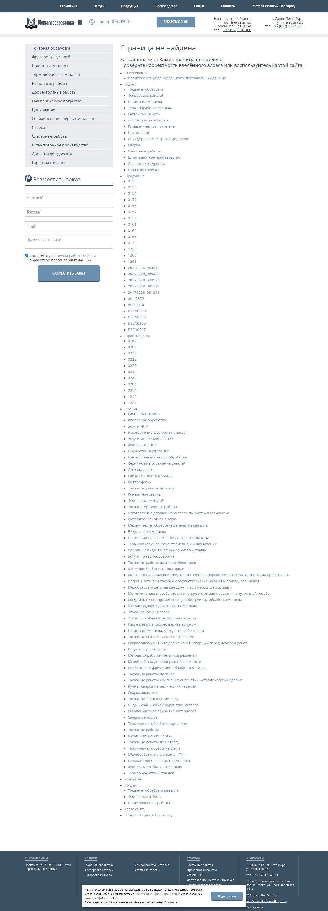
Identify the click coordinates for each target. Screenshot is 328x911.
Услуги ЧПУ (138, 426)
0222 (132, 359)
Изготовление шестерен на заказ (156, 432)
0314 (132, 390)
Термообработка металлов (151, 772)
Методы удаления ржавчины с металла (162, 605)
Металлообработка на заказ (152, 519)
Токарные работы (143, 729)
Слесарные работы (49, 136)
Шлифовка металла (50, 65)
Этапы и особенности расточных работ (162, 618)
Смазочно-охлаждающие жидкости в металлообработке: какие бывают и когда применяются (209, 574)
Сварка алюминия (144, 692)
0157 (132, 211)
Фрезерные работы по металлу (155, 766)
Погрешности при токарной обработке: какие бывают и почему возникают (193, 581)
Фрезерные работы (144, 796)
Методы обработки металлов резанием (162, 655)
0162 (132, 230)
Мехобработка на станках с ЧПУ (155, 754)
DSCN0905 (137, 323)
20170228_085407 (144, 273)
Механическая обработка (150, 735)
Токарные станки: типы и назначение (161, 636)
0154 (132, 193)
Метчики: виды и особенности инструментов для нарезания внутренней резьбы (199, 593)
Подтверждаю (227, 896)
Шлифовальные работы (149, 802)
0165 (132, 236)
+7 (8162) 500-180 (237, 30)
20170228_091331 (144, 292)
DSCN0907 (137, 329)
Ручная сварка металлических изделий (162, 686)
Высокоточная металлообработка (157, 457)
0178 (132, 242)
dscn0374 (136, 304)
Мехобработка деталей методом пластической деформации (180, 587)
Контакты (228, 6)
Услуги (99, 6)
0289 (132, 384)
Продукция (129, 6)
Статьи (199, 6)
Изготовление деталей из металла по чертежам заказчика (178, 512)
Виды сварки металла (147, 531)
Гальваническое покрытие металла (159, 760)
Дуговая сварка (141, 469)
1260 (132, 255)
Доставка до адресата (52, 153)
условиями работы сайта (70, 255)
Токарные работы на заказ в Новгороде (162, 562)
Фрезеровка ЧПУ (142, 444)
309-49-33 (114, 22)
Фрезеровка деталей (51, 57)
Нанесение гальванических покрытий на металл (170, 537)
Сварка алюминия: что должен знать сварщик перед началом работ (187, 642)
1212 (132, 396)
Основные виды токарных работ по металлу (167, 550)
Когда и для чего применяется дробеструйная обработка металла (185, 599)
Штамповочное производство (60, 145)
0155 (132, 199)
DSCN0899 (137, 310)
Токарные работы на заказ (151, 488)
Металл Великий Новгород (273, 6)
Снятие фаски (140, 481)
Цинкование (43, 109)
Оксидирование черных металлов (63, 118)
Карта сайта (134, 808)
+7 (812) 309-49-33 (288, 26)
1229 (132, 402)
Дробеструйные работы (54, 92)
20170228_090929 (144, 279)
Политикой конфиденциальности (156, 894)
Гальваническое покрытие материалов (162, 711)
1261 (132, 261)
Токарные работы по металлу (153, 742)
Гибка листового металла (150, 475)
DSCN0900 (137, 317)
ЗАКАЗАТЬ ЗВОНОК (176, 22)
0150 (132, 180)
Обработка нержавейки (148, 450)
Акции (130, 785)
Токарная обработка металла (153, 790)
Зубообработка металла (149, 611)
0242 (132, 377)
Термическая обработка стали (154, 748)
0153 (132, 187)
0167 (132, 340)
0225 (132, 365)
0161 (132, 224)
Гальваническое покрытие (56, 101)
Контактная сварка (144, 494)
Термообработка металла (56, 74)
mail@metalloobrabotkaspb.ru (266, 901)
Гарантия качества (49, 162)
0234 (132, 371)
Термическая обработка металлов (157, 723)
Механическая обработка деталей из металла (167, 525)
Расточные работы (49, 83)
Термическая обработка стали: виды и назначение (172, 543)
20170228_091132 (144, 286)
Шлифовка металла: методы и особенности (166, 630)
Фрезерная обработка (147, 420)
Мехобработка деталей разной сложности (165, 661)
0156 (132, 205)
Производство (166, 6)
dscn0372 (136, 298)
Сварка (38, 127)
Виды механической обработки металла (163, 704)
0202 (132, 346)
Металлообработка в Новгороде (156, 568)
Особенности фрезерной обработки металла (167, 667)
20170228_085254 (144, 267)
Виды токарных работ (147, 649)
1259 (132, 249)
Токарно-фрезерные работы (152, 506)
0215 (132, 353)
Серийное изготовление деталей (157, 463)
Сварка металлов (143, 717)
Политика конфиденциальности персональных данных (177, 77)
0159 (132, 218)
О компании (68, 6)
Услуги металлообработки (151, 438)
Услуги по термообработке (151, 556)
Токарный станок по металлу (153, 698)
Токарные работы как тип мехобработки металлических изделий (185, 680)
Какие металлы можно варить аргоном (162, 624)
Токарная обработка (51, 48)
